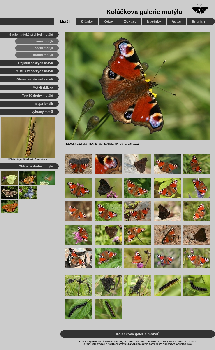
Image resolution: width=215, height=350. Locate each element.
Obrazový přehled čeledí (34, 79)
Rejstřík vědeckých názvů (34, 71)
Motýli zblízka (43, 87)
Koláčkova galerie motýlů (144, 11)
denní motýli (44, 41)
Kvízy (108, 21)
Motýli (65, 21)
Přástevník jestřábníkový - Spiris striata (27, 159)
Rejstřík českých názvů (35, 63)
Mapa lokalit (44, 104)
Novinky (154, 21)
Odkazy (129, 21)
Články (87, 21)
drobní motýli (43, 55)
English (198, 21)
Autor (176, 21)
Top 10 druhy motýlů (37, 95)
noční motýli (44, 48)
